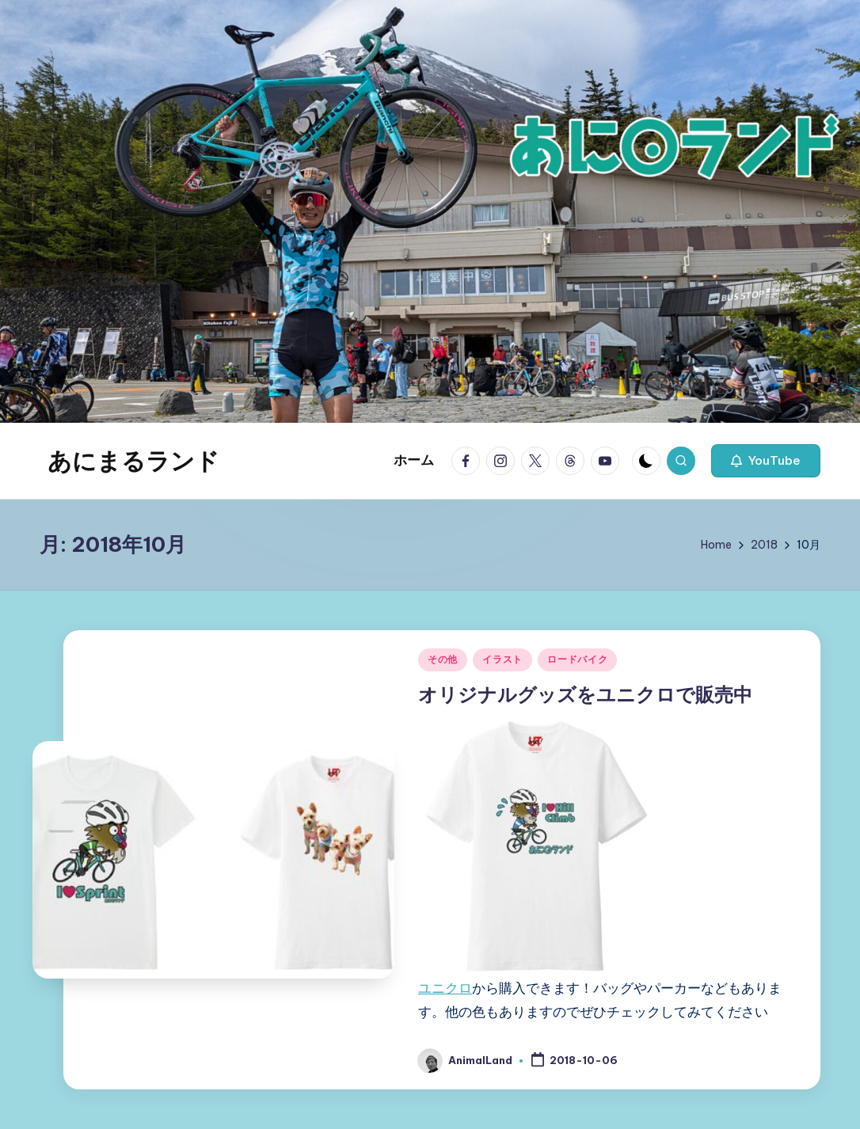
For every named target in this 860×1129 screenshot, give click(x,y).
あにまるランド (133, 461)
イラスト (502, 659)
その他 (443, 659)
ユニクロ (445, 988)
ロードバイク (577, 659)
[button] (765, 460)
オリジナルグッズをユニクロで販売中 (585, 694)
